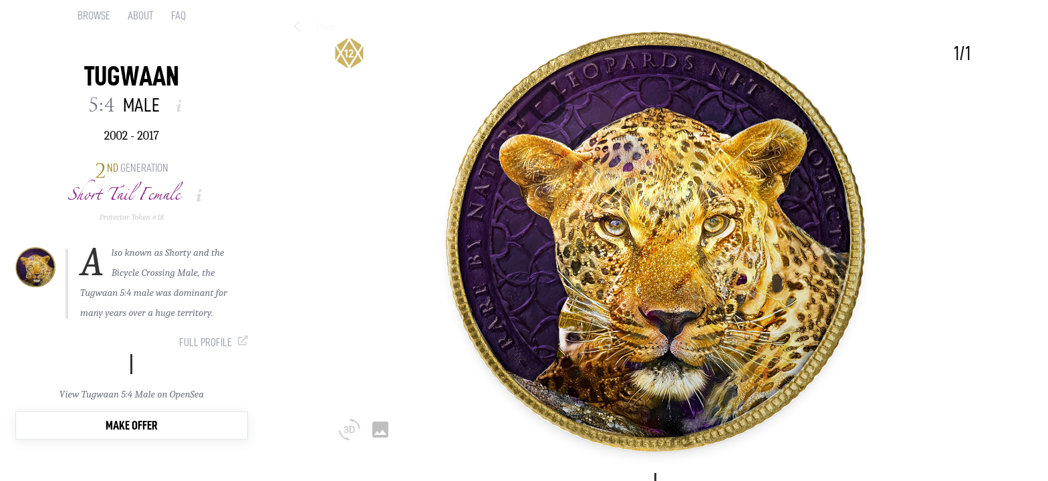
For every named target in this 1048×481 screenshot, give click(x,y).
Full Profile (205, 342)
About (140, 15)
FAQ (178, 15)
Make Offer (132, 425)
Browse (94, 15)
